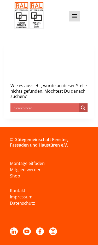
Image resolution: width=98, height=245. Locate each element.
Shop (15, 176)
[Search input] (45, 107)
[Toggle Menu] (74, 16)
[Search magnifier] (83, 107)
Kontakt (17, 190)
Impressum (21, 197)
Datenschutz (22, 203)
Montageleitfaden (27, 163)
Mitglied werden (26, 169)
